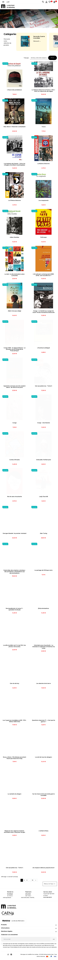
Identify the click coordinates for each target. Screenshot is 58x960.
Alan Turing (43, 533)
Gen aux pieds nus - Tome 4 (14, 867)
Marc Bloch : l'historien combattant (14, 126)
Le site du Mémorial (13, 921)
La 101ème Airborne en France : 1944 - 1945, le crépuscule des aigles (43, 90)
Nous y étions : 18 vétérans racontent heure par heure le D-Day (14, 757)
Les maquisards (43, 200)
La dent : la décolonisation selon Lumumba (15, 274)
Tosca (43, 126)
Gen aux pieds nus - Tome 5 (43, 386)
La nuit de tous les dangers (43, 757)
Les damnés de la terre (43, 683)
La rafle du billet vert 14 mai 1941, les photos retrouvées (14, 646)
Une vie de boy (14, 683)
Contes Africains (14, 459)
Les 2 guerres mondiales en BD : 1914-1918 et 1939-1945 (14, 721)
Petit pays (43, 237)
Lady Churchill (43, 496)
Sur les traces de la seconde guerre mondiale (43, 794)
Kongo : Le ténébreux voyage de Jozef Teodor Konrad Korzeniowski (44, 311)
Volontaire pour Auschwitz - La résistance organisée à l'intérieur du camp (43, 647)
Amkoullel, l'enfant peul (43, 459)
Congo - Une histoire (43, 423)
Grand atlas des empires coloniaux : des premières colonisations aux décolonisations (14, 572)
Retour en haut (50, 884)
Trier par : (26, 58)
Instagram (11, 955)
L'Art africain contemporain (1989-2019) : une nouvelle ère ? (43, 274)
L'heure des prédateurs (14, 90)
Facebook (8, 955)
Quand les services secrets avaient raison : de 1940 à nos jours (14, 386)
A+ (9, 2)
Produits (4, 924)
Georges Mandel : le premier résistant (14, 533)
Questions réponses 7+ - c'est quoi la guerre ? (43, 721)
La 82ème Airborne (43, 163)
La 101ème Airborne (14, 200)
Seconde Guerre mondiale (39, 37)
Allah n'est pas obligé (14, 311)
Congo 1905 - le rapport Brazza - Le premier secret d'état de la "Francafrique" (14, 349)
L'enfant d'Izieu (43, 831)
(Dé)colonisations (43, 608)
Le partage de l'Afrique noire (43, 570)
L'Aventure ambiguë (43, 348)
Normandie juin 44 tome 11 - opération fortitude (14, 609)
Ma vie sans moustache (14, 496)
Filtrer (52, 58)
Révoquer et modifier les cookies (29, 954)
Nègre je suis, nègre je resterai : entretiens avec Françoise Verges (14, 831)
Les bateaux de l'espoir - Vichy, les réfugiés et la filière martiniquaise (14, 164)
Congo (14, 423)
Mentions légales (6, 931)
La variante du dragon (14, 794)
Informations (5, 928)
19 (32, 880)
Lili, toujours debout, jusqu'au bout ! (44, 867)
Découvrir (36, 41)
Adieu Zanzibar (14, 237)
